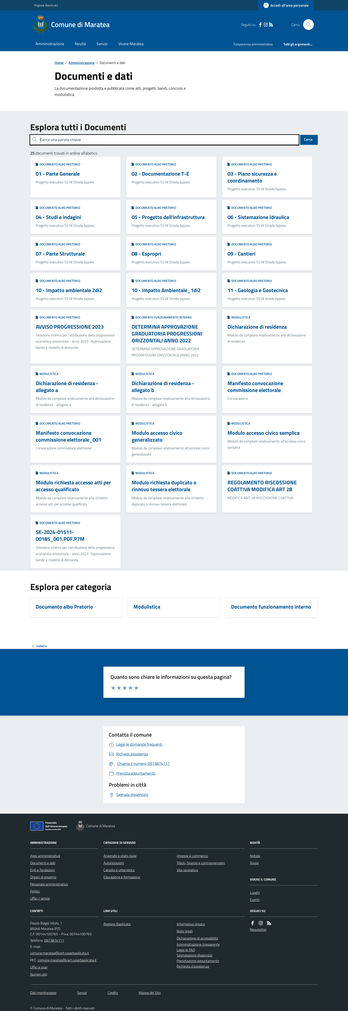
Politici (35, 891)
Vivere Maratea (131, 44)
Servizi (102, 44)
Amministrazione (50, 44)
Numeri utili (38, 974)
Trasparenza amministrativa (253, 44)
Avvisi (254, 862)
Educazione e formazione (121, 877)
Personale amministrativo (49, 884)
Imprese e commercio (192, 855)
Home (59, 62)
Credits (113, 992)
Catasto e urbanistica (118, 870)
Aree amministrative (45, 855)
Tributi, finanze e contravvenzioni (201, 862)
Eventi (254, 899)
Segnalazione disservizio (194, 955)
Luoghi (255, 892)
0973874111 (54, 940)
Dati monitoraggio (43, 992)
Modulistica (238, 317)
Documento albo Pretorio (58, 164)
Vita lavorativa (187, 870)
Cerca (308, 139)
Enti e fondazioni (42, 870)
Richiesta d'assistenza (193, 966)
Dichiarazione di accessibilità (197, 938)
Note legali (185, 931)
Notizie (255, 855)
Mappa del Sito (150, 992)
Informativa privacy (191, 924)
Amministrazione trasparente (198, 944)
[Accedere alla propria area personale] (286, 5)
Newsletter (258, 929)
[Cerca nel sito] (307, 24)
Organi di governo (43, 877)
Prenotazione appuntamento (198, 960)
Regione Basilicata (46, 5)
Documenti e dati (42, 862)
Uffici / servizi (40, 898)
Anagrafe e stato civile (119, 855)
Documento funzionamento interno (162, 317)
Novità (80, 44)
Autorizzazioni (113, 862)
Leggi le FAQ (186, 950)
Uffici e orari (38, 967)
